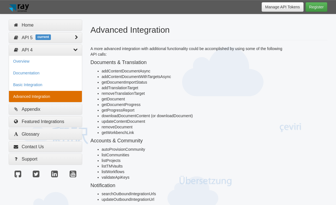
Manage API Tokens (282, 7)
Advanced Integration (31, 96)
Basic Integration (27, 85)
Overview (21, 61)
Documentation (26, 73)
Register (316, 7)
